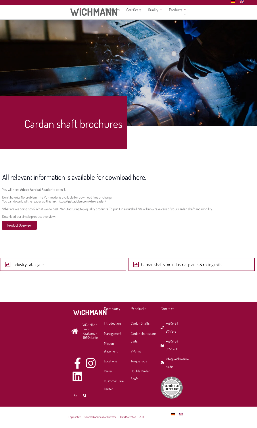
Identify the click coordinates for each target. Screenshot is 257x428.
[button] (63, 264)
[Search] (84, 395)
